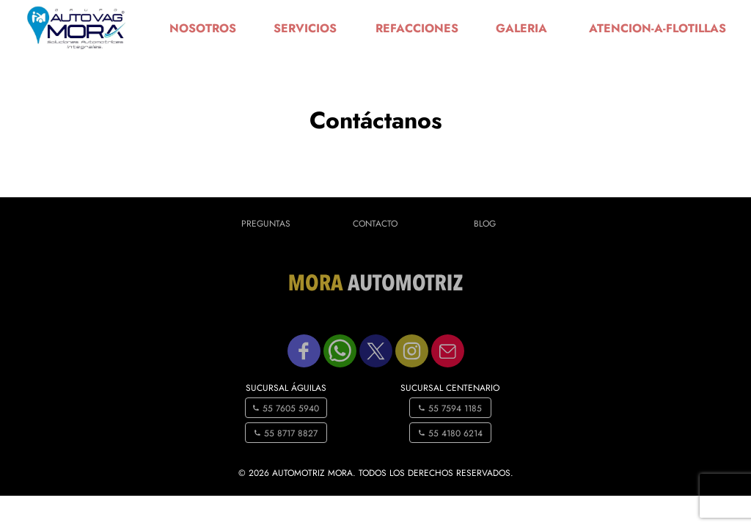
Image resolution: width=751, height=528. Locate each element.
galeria (521, 28)
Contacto (375, 223)
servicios (305, 28)
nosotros (202, 28)
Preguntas (265, 223)
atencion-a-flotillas (657, 28)
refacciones (417, 28)
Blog (485, 223)
